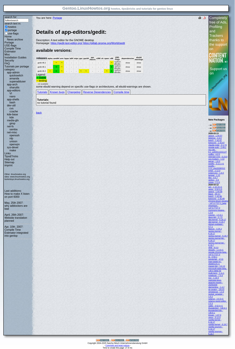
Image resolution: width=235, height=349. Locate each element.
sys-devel (12, 147)
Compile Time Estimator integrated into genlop (16, 232)
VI (10, 93)
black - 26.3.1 (214, 194)
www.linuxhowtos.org (20, 176)
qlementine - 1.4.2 (216, 287)
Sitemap (9, 162)
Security (9, 60)
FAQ (7, 63)
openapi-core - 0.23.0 (217, 157)
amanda (14, 78)
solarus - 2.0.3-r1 (216, 299)
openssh (14, 135)
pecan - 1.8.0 (214, 161)
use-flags (13, 33)
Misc (7, 54)
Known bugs (57, 92)
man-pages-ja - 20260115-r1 (215, 262)
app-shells (13, 99)
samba (13, 129)
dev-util (11, 105)
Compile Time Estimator (12, 50)
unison (13, 141)
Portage (9, 42)
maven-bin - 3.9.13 (216, 266)
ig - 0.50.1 (212, 257)
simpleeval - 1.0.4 (216, 292)
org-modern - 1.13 (216, 159)
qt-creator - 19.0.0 (216, 289)
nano (12, 96)
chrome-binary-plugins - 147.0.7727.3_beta (218, 202)
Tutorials (42, 92)
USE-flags (10, 45)
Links (7, 153)
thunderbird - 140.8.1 (217, 308)
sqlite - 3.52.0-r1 (215, 306)
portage (12, 30)
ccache (13, 111)
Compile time (121, 92)
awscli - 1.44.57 (215, 136)
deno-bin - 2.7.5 (215, 217)
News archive (15, 39)
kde (11, 117)
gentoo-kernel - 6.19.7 (218, 236)
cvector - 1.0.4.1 (215, 215)
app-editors (13, 90)
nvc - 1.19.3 (213, 278)
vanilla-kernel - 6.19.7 (218, 324)
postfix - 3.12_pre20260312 (216, 167)
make (12, 150)
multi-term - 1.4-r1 (216, 273)
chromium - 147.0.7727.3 (214, 207)
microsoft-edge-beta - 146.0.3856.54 (217, 269)
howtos (12, 26)
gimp (12, 123)
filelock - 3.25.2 (215, 229)
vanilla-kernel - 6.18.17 (214, 321)
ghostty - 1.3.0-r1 (216, 250)
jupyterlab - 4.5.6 (215, 259)
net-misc (12, 132)
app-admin (13, 72)
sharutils (14, 87)
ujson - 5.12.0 (214, 317)
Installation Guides (15, 57)
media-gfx (13, 120)
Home (8, 36)
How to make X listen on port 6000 (16, 195)
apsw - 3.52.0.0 (215, 189)
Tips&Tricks (11, 156)
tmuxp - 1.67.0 (214, 315)
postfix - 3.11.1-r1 (216, 164)
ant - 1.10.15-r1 (215, 187)
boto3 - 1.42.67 (215, 140)
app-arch (12, 84)
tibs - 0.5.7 (213, 178)
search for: (10, 17)
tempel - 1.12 (214, 175)
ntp (11, 138)
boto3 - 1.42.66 (215, 196)
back (39, 112)
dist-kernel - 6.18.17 (217, 220)
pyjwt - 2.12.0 (214, 171)
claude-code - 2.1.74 (217, 145)
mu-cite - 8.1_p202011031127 (217, 151)
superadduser (17, 81)
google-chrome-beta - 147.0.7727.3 (218, 253)
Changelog (74, 92)
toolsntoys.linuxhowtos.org (16, 179)
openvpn (14, 144)
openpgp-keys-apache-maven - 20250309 (215, 282)
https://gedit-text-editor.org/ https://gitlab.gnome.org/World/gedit (88, 43)
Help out (9, 159)
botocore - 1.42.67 (216, 143)
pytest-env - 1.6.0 (216, 173)
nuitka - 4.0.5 (214, 154)
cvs (11, 108)
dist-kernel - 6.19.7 (216, 222)
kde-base (12, 114)
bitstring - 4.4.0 (215, 138)
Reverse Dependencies (97, 92)
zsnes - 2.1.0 (214, 182)
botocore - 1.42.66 (216, 199)
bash (12, 102)
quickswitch (16, 75)
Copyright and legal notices (117, 345)
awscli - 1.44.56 (215, 192)
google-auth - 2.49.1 (217, 147)
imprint (8, 165)
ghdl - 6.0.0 (213, 247)
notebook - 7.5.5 (215, 275)
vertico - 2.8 (213, 180)
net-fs (10, 126)
